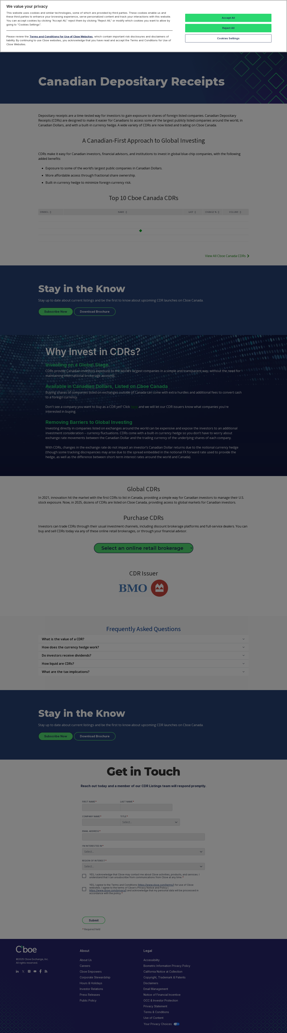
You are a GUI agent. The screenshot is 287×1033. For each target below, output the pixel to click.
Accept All (228, 17)
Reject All (228, 27)
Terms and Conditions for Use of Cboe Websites (61, 36)
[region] (143, 26)
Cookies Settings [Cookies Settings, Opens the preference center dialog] (228, 38)
